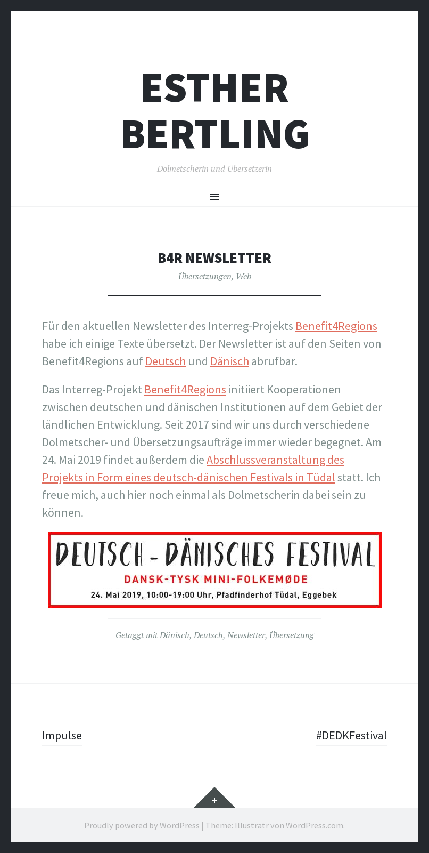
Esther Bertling (215, 110)
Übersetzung (291, 635)
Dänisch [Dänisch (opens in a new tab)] (229, 360)
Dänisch (174, 635)
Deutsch (208, 635)
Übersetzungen (205, 276)
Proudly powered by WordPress (142, 825)
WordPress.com (314, 825)
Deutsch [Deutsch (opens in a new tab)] (165, 360)
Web (243, 276)
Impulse (62, 735)
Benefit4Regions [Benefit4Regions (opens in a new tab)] (336, 325)
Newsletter (246, 635)
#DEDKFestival (351, 735)
